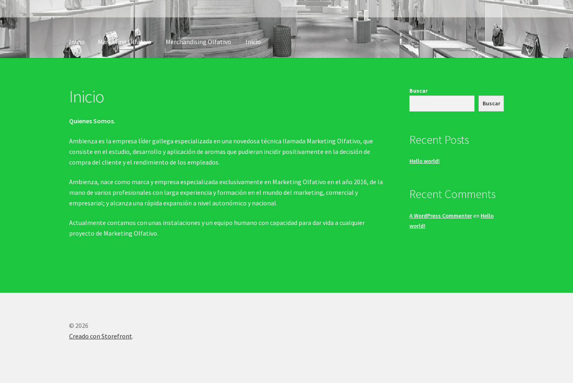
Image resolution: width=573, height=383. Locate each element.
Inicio (77, 42)
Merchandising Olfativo (198, 42)
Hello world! (424, 161)
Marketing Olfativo (124, 42)
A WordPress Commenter (440, 215)
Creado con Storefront (100, 336)
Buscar (418, 90)
